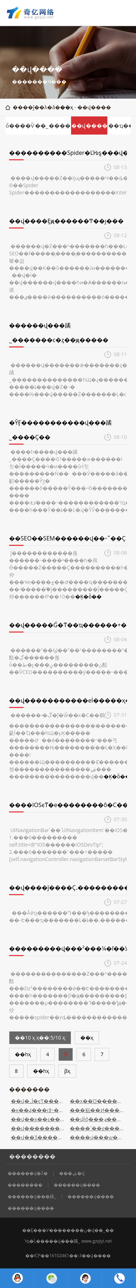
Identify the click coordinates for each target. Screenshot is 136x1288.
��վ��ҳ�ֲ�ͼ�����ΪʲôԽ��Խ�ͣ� (38, 1119)
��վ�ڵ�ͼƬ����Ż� (38, 1101)
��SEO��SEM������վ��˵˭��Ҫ (67, 538)
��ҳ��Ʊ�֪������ (97, 1101)
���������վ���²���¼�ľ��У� (71, 948)
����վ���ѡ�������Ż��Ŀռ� (97, 1137)
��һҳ (23, 1054)
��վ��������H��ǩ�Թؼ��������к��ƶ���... (38, 1128)
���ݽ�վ (72, 1173)
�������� (25, 1185)
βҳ (67, 1070)
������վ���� (77, 1185)
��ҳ (66, 107)
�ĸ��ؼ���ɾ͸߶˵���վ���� (38, 1110)
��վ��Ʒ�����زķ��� (38, 1137)
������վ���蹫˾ (32, 1196)
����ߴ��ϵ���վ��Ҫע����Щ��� (97, 1128)
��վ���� (89, 125)
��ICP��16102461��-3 (53, 1255)
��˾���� (52, 125)
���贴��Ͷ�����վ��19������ (97, 1110)
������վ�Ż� (28, 1173)
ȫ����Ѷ (20, 125)
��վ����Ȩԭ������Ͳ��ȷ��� (66, 221)
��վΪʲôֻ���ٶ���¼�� (97, 1119)
